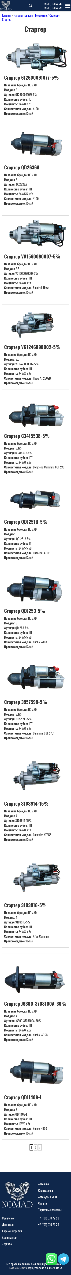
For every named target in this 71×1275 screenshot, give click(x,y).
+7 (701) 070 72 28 (53, 4)
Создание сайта (18, 1268)
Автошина (43, 1184)
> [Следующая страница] (40, 1147)
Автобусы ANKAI (47, 1197)
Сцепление (8, 1218)
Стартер (6, 19)
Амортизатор (9, 1237)
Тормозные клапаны (50, 1210)
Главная (6, 15)
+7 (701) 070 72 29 (53, 8)
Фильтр (42, 1203)
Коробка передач (12, 1231)
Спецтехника (45, 1190)
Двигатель (8, 1224)
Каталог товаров (23, 15)
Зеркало (7, 1244)
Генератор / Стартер (47, 15)
